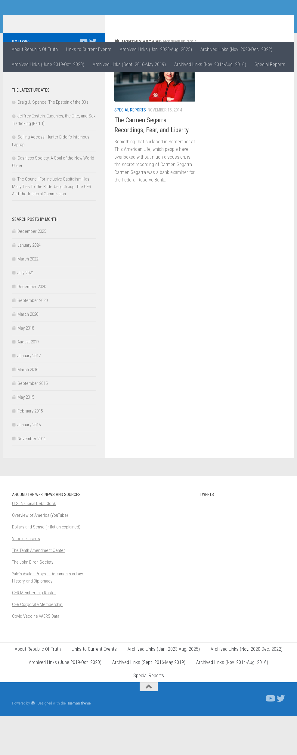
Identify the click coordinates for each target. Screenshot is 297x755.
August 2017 (28, 381)
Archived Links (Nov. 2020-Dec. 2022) (236, 49)
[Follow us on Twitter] (92, 80)
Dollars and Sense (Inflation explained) (46, 566)
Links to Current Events (88, 49)
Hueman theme (79, 742)
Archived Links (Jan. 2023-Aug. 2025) (156, 49)
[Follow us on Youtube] (83, 80)
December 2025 (31, 270)
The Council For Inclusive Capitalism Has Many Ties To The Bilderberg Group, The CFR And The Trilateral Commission (51, 225)
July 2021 (25, 312)
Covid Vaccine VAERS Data (35, 655)
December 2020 (31, 325)
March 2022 (27, 298)
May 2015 (25, 436)
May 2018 (25, 367)
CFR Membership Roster (34, 632)
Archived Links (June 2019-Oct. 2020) (48, 64)
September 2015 (32, 422)
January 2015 (29, 464)
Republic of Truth (54, 21)
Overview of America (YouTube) (40, 554)
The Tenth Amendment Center (38, 589)
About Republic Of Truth (35, 49)
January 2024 (29, 284)
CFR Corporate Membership (37, 643)
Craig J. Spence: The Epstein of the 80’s (52, 141)
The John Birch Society (32, 601)
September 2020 (32, 339)
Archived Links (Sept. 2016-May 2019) (129, 64)
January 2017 (29, 394)
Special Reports (270, 64)
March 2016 (27, 408)
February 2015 (30, 450)
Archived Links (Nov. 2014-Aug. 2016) (210, 64)
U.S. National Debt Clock (34, 542)
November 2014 (31, 477)
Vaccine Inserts (26, 577)
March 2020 (27, 353)
